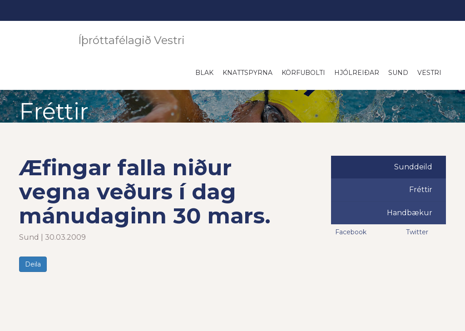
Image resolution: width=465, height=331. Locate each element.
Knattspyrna (247, 73)
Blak (204, 73)
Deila (33, 264)
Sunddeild (413, 167)
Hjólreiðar (356, 73)
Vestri (429, 73)
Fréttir (420, 189)
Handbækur (409, 212)
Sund (398, 73)
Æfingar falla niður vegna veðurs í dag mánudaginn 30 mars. (145, 191)
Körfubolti (303, 73)
